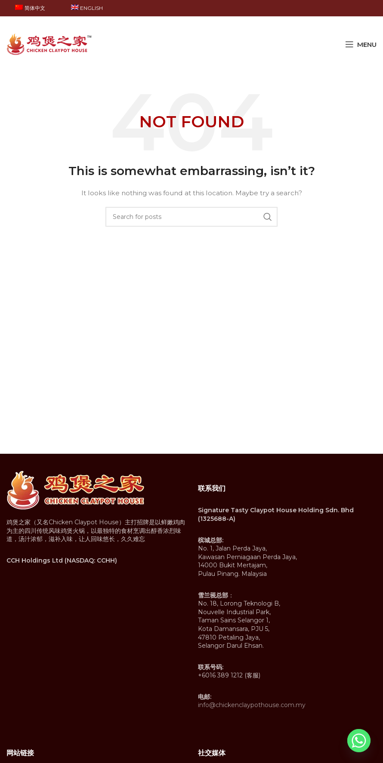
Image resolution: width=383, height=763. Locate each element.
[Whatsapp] (359, 740)
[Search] (191, 217)
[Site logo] (49, 44)
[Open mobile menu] (361, 44)
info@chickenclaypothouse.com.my (252, 705)
